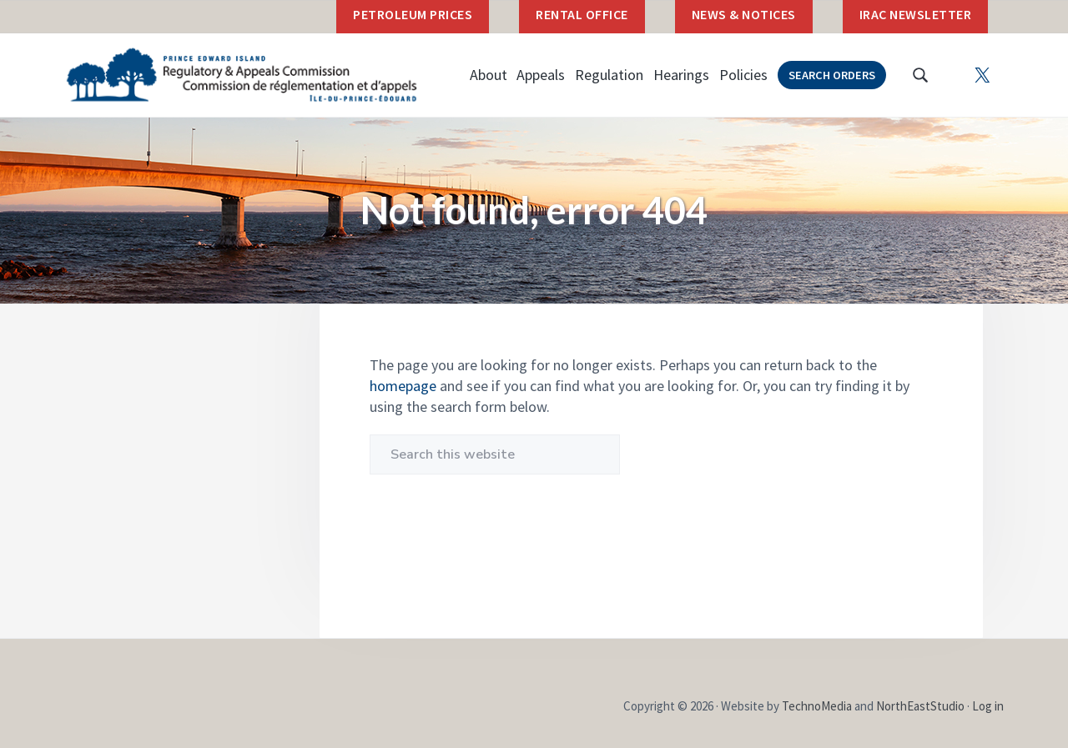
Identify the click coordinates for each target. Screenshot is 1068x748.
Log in (988, 706)
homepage (403, 385)
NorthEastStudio (920, 706)
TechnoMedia (817, 706)
